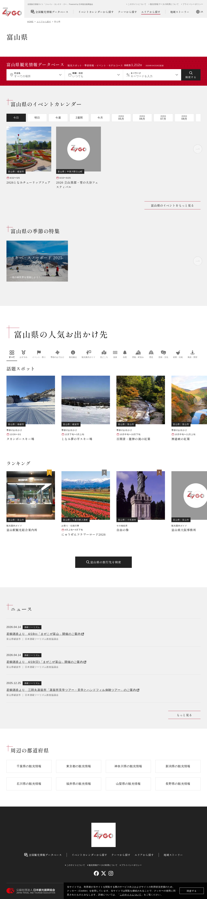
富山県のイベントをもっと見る (172, 205)
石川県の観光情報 (29, 783)
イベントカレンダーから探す (96, 12)
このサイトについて (130, 894)
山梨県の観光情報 (128, 783)
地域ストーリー (180, 12)
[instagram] (110, 873)
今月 (100, 117)
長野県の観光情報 (178, 783)
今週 (58, 117)
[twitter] (103, 873)
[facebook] (96, 873)
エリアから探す (150, 12)
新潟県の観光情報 (178, 766)
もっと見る (184, 715)
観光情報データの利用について (164, 4)
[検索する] (191, 74)
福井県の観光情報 (78, 783)
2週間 (79, 117)
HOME (30, 22)
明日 (37, 117)
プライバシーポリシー (193, 4)
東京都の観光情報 (78, 766)
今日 (16, 117)
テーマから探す (127, 12)
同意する (192, 891)
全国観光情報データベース (49, 12)
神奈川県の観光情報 (128, 766)
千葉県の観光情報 (29, 766)
